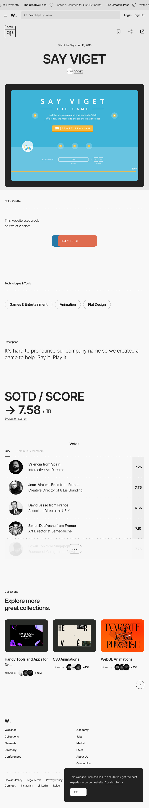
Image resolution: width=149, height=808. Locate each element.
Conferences (13, 756)
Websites (10, 729)
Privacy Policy (54, 780)
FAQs (79, 750)
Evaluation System (16, 418)
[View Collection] (26, 635)
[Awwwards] (14, 15)
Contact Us (83, 763)
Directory (11, 750)
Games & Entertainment (28, 304)
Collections (12, 736)
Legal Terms (34, 780)
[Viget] (75, 71)
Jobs (79, 736)
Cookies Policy (13, 780)
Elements (10, 743)
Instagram (27, 785)
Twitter (57, 785)
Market (80, 743)
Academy (82, 729)
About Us (82, 756)
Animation (68, 304)
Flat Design (97, 304)
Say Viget (74, 59)
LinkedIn (43, 785)
